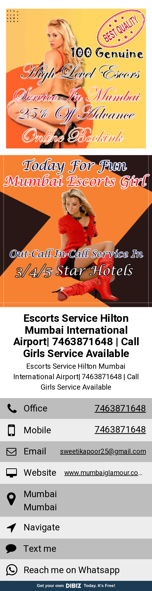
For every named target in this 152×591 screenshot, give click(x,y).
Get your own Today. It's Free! (76, 585)
